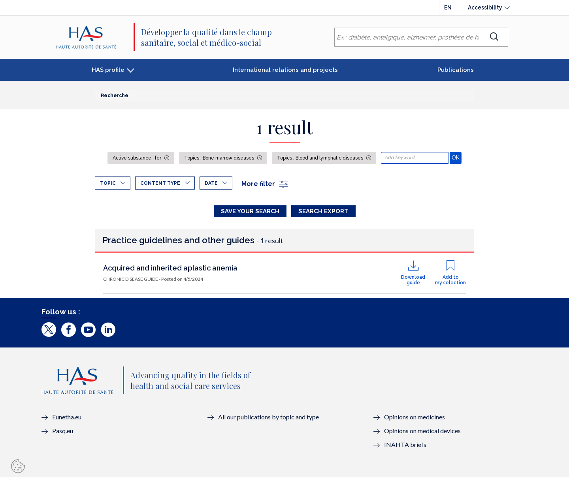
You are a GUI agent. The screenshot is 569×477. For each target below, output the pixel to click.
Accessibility (485, 7)
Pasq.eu (62, 430)
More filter (265, 184)
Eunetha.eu (66, 417)
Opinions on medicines (414, 417)
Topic (108, 183)
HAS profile (108, 69)
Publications (455, 69)
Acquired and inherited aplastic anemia (170, 268)
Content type (160, 183)
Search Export (323, 211)
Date (211, 183)
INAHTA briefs (405, 444)
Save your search (250, 211)
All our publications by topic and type (268, 417)
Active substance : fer (137, 158)
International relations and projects (285, 69)
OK (457, 157)
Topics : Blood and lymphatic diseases (320, 158)
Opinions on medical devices (422, 430)
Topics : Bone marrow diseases (219, 158)
